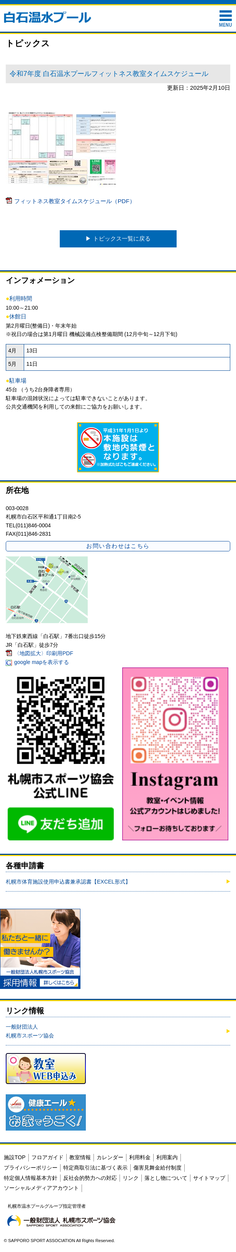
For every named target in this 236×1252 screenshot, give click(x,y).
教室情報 (80, 1157)
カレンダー (110, 1157)
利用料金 (140, 1157)
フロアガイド (47, 1157)
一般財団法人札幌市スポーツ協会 (30, 1031)
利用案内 (167, 1157)
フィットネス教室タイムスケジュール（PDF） (74, 201)
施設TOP (15, 1157)
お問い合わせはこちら (117, 546)
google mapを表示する (41, 662)
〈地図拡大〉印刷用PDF (43, 653)
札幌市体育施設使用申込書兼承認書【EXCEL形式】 (68, 882)
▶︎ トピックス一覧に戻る (117, 238)
